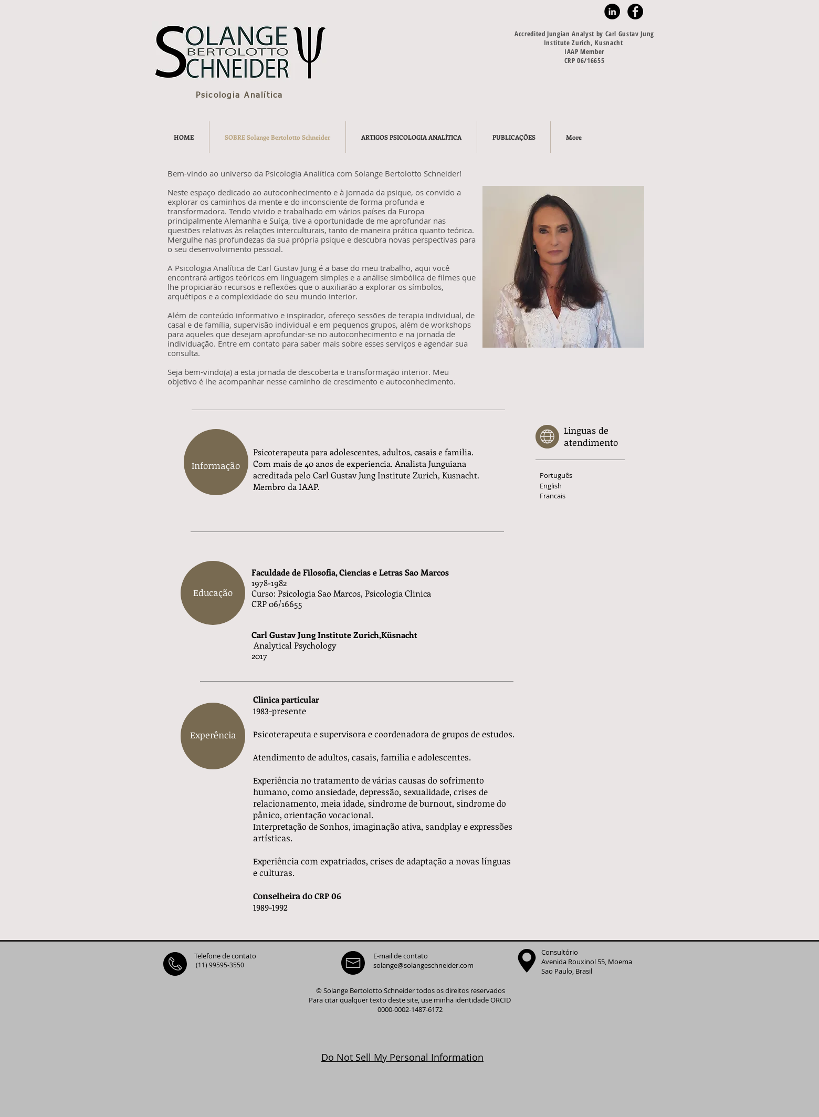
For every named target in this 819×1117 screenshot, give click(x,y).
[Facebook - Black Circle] (635, 11)
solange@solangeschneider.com (423, 965)
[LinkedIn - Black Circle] (612, 11)
